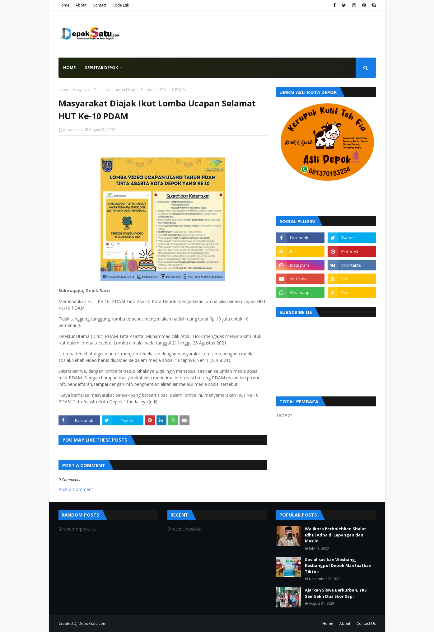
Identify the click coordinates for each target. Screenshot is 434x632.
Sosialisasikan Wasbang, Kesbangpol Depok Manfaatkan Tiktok (338, 565)
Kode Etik (121, 5)
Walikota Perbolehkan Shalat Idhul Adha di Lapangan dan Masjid (335, 535)
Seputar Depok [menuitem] (101, 67)
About (81, 5)
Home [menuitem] (69, 67)
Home (63, 5)
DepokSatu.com (92, 623)
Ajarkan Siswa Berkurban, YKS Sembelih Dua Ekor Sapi (336, 593)
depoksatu (72, 129)
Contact (99, 5)
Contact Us (366, 623)
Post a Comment (75, 489)
